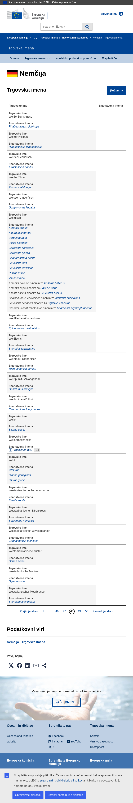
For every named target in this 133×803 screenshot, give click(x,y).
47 (65, 611)
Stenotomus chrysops (22, 601)
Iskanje (87, 26)
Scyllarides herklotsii (21, 520)
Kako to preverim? (64, 2)
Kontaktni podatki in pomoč (73, 58)
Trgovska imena (48, 37)
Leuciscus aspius (51, 293)
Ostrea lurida (17, 561)
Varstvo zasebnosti (101, 741)
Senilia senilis (17, 500)
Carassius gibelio (19, 252)
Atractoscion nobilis (21, 167)
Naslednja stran (103, 611)
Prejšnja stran (29, 611)
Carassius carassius (21, 247)
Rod (37, 450)
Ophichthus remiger (21, 389)
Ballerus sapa (49, 288)
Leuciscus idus (18, 263)
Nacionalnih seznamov (75, 37)
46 (57, 611)
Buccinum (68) (23, 449)
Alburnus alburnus (20, 232)
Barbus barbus (18, 237)
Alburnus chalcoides (67, 298)
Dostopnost (97, 747)
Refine (114, 90)
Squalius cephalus (59, 303)
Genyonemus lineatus (22, 207)
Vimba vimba (17, 278)
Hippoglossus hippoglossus (25, 146)
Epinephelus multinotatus (24, 328)
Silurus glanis (17, 429)
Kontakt (94, 735)
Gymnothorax (17, 581)
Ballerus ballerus (54, 283)
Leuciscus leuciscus (21, 268)
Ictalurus (14, 470)
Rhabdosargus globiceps (24, 126)
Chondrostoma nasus (22, 258)
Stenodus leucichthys (22, 348)
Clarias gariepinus (20, 475)
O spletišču (109, 58)
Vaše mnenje (66, 702)
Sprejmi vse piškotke (28, 794)
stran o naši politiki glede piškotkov (61, 780)
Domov (14, 58)
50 (87, 611)
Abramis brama (18, 227)
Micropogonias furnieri (22, 368)
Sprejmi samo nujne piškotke (65, 794)
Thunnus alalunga (20, 187)
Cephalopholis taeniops (23, 540)
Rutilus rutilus (17, 273)
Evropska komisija (17, 37)
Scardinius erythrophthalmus (74, 308)
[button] (11, 665)
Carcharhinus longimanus (24, 409)
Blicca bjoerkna (18, 242)
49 (80, 611)
